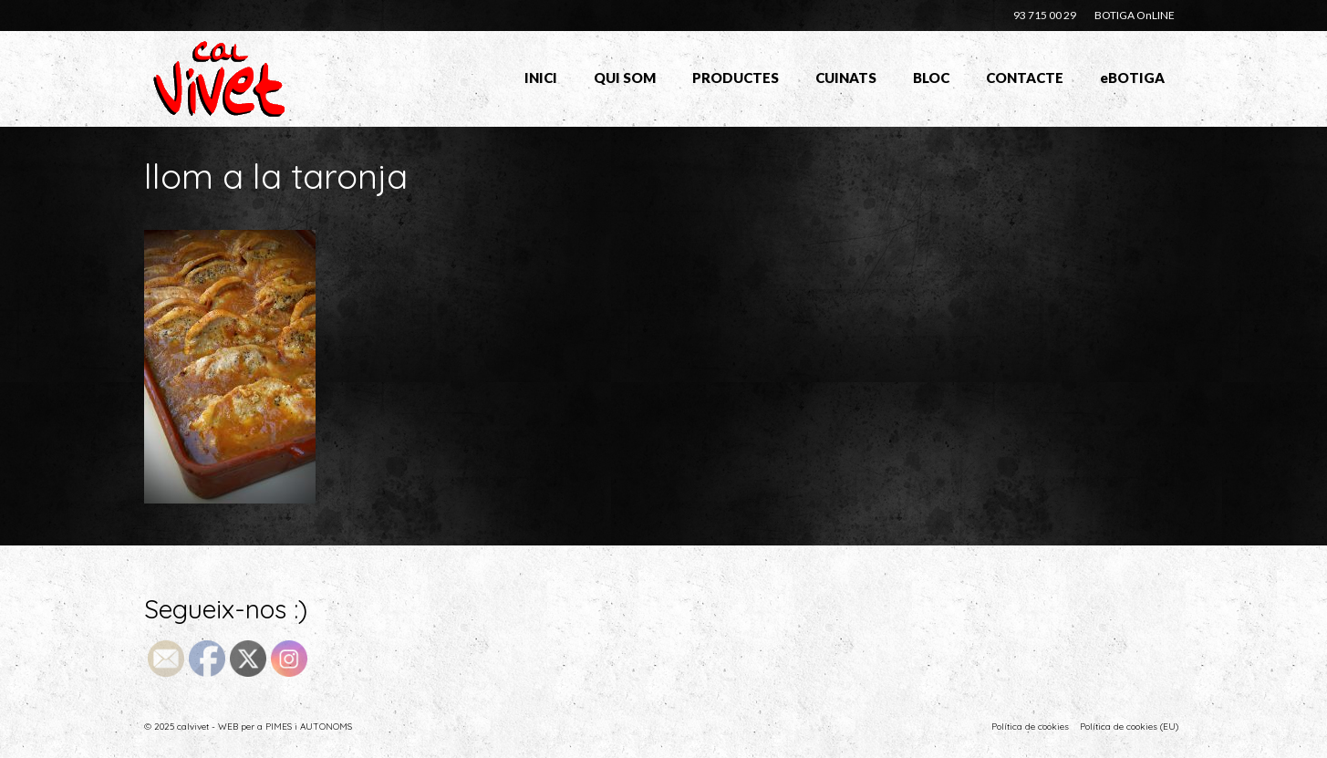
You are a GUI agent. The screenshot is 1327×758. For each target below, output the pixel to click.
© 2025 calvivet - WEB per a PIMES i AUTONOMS (248, 726)
